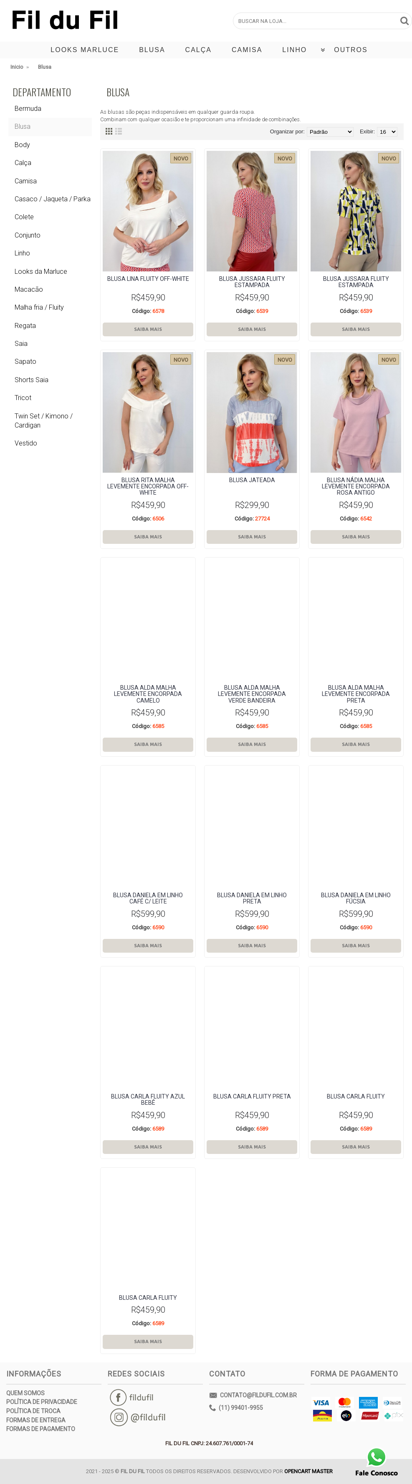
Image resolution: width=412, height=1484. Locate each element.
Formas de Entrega (36, 1420)
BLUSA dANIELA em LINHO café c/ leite (148, 898)
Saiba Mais (148, 329)
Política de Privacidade (41, 1402)
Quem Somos (25, 1393)
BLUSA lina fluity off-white (148, 278)
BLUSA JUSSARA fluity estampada (252, 281)
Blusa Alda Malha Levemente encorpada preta (356, 694)
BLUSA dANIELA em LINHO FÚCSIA (356, 898)
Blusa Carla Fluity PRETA (252, 1096)
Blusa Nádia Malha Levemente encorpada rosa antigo (356, 486)
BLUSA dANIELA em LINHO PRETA (252, 898)
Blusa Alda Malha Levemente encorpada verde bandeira (252, 694)
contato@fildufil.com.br (253, 1396)
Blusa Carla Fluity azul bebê (148, 1099)
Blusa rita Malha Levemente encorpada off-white (148, 486)
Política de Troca (33, 1411)
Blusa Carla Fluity (356, 1096)
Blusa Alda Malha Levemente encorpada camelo (148, 694)
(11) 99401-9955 (236, 1408)
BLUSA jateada (252, 480)
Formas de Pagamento (40, 1429)
